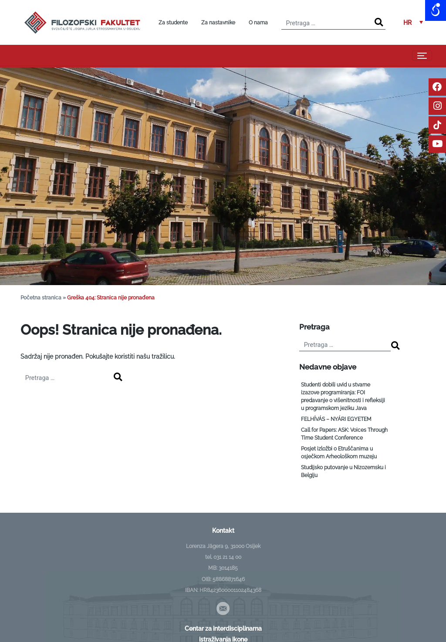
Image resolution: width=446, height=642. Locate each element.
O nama (258, 23)
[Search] (378, 22)
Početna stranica (40, 298)
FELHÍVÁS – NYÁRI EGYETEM (336, 419)
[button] (413, 22)
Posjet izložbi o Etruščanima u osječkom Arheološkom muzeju (339, 453)
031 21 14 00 (227, 557)
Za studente (173, 23)
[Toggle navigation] (422, 55)
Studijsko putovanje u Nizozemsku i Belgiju (343, 471)
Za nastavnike (218, 23)
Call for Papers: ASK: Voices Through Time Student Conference (344, 434)
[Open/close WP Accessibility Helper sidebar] (435, 10)
